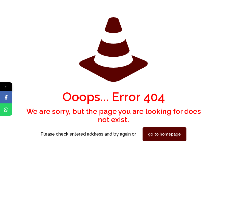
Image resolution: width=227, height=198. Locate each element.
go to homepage (164, 134)
